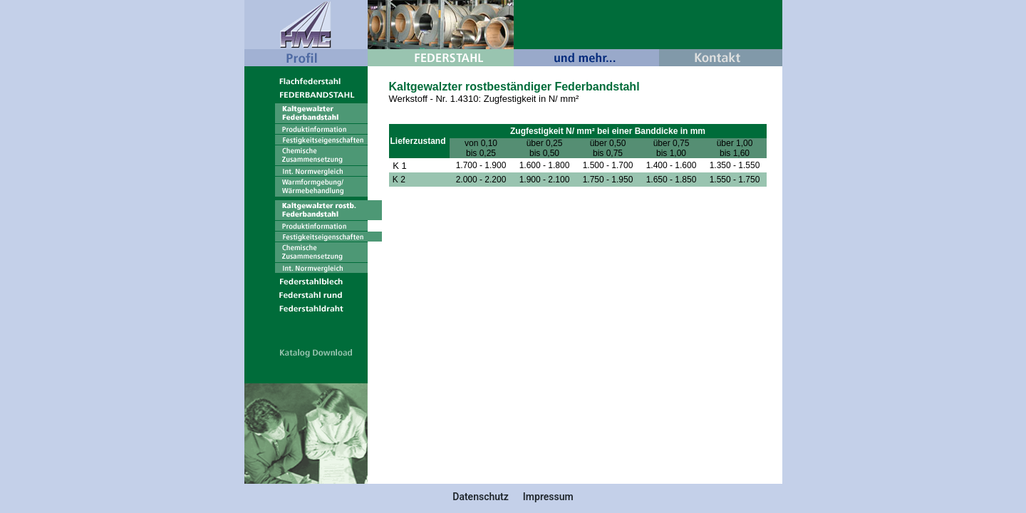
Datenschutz (480, 496)
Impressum (548, 496)
